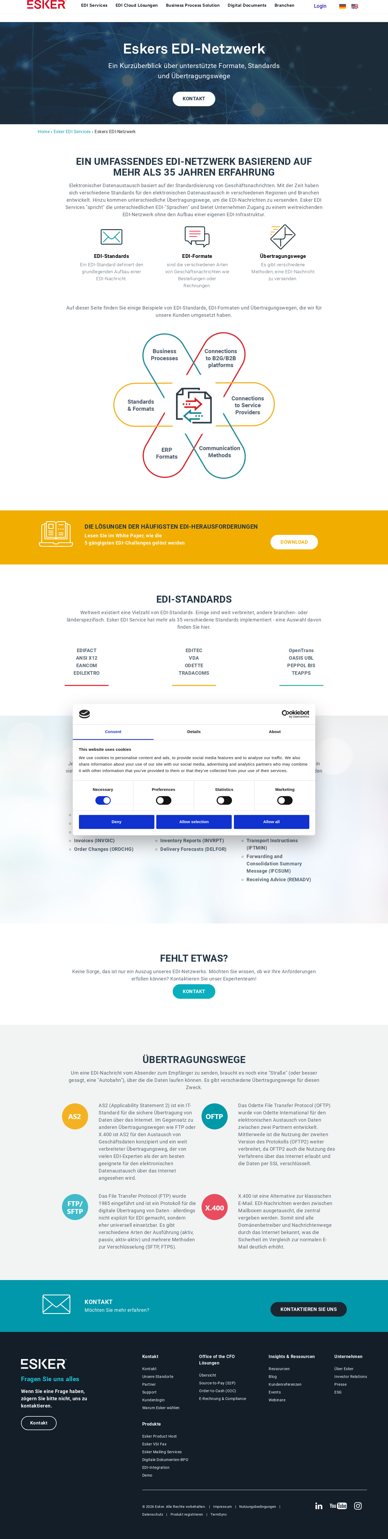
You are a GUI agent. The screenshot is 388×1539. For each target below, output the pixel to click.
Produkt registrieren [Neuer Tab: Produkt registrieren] (187, 1514)
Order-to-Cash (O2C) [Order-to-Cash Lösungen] (217, 1391)
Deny (117, 822)
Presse (340, 1384)
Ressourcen (279, 1369)
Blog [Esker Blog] (273, 1376)
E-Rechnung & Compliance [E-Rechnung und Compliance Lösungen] (222, 1398)
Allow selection (194, 822)
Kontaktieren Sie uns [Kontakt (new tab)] (308, 1309)
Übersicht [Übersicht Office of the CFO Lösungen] (207, 1375)
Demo (147, 1475)
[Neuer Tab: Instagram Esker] (358, 1506)
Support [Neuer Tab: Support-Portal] (149, 1392)
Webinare (277, 1400)
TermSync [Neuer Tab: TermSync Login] (218, 1514)
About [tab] (275, 732)
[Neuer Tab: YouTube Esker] (338, 1506)
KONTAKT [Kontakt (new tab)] (194, 98)
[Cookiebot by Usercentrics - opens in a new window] (285, 714)
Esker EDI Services (72, 131)
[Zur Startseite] (44, 1364)
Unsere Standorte (158, 1376)
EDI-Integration (156, 1467)
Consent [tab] (113, 732)
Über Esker (344, 1369)
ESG (338, 1392)
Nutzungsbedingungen (257, 1507)
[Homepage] (46, 15)
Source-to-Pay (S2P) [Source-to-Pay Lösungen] (217, 1383)
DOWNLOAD (294, 542)
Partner (149, 1384)
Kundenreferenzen (285, 1384)
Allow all (271, 822)
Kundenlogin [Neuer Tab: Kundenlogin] (153, 1400)
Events (275, 1392)
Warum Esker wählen (161, 1408)
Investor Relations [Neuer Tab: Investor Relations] (350, 1376)
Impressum (222, 1507)
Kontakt (39, 1423)
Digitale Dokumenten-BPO (165, 1460)
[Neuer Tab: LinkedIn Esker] (318, 1506)
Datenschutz (152, 1514)
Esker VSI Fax (154, 1444)
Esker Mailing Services (162, 1452)
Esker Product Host (159, 1436)
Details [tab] (194, 732)
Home (44, 131)
